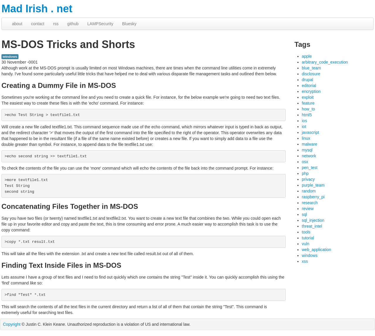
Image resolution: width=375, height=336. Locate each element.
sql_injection (313, 220)
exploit (307, 97)
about (17, 23)
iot (304, 126)
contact (37, 23)
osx (305, 161)
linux (306, 138)
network (309, 155)
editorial (309, 85)
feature (308, 103)
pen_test (310, 167)
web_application (316, 249)
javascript (310, 132)
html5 (307, 114)
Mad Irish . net (36, 9)
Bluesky (129, 23)
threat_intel (312, 226)
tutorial (308, 238)
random (309, 191)
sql (304, 214)
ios (304, 120)
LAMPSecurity (100, 23)
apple (307, 56)
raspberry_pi (313, 197)
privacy (308, 179)
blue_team (311, 68)
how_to (308, 109)
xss (305, 261)
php (305, 173)
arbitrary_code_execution (325, 62)
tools (306, 232)
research (310, 202)
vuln (305, 243)
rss (56, 23)
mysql (307, 150)
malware (309, 144)
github (73, 23)
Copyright (12, 324)
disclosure (311, 73)
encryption (311, 91)
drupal (307, 79)
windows (10, 56)
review (307, 208)
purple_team (313, 185)
